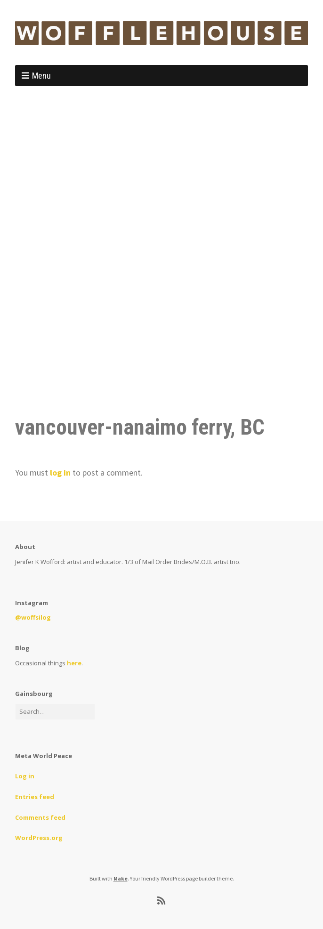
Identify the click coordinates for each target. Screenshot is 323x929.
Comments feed (40, 817)
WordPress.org (39, 837)
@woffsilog (33, 617)
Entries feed (34, 796)
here (74, 663)
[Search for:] (55, 711)
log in (60, 472)
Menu (41, 76)
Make (120, 878)
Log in (24, 776)
